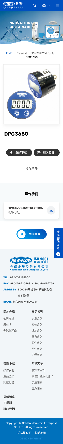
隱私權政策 (24, 432)
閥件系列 (37, 342)
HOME (8, 53)
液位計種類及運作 (42, 376)
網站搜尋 (35, 6)
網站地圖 (40, 432)
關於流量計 (38, 370)
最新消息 (9, 397)
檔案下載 (9, 363)
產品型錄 (8, 376)
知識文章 (37, 363)
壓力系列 (37, 336)
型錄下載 (21, 152)
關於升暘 (9, 311)
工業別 (7, 403)
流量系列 (37, 318)
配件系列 (37, 348)
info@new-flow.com (25, 301)
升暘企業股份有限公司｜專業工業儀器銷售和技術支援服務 (14, 6)
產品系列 (21, 53)
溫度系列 (37, 330)
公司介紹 (8, 318)
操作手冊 (32, 169)
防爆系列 (37, 354)
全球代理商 (10, 330)
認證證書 (8, 382)
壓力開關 (37, 388)
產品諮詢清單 (58, 240)
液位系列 (37, 324)
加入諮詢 (48, 152)
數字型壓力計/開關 (42, 53)
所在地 (7, 324)
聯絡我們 (9, 409)
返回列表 (34, 234)
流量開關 (37, 382)
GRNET (38, 438)
